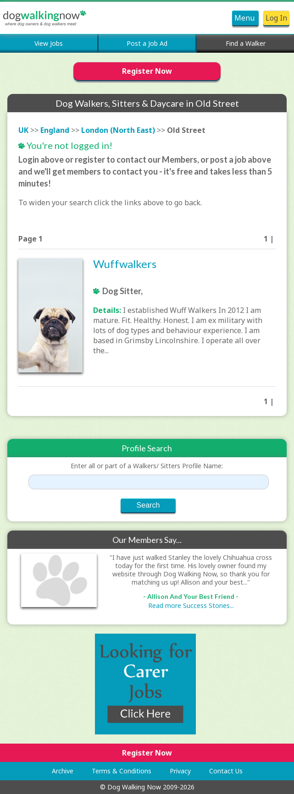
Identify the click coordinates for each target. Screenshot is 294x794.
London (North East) (118, 130)
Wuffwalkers (124, 263)
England (54, 130)
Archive (62, 771)
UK (23, 130)
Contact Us (226, 771)
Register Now (147, 71)
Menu (245, 18)
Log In (276, 18)
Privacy (180, 771)
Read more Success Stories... (191, 605)
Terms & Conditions (121, 771)
